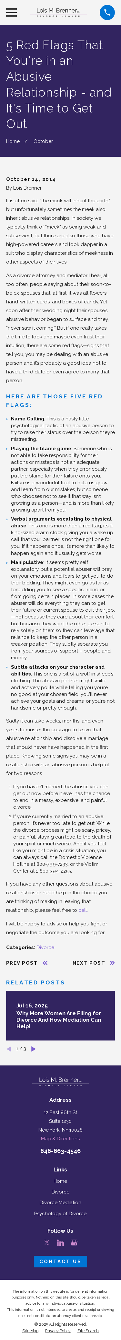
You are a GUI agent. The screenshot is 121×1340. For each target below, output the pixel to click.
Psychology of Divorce (60, 1214)
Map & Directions (60, 1139)
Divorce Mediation (60, 1202)
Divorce (45, 947)
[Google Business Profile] (74, 1242)
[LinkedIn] (60, 1242)
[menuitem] (30, 1331)
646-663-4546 (60, 1150)
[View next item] (33, 1049)
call (82, 910)
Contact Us (60, 1261)
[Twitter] (47, 1242)
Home (60, 1181)
